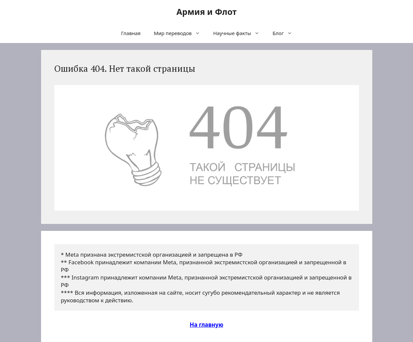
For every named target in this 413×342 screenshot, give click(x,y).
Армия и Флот (207, 11)
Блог (286, 33)
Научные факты (239, 33)
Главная (130, 33)
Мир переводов (180, 33)
